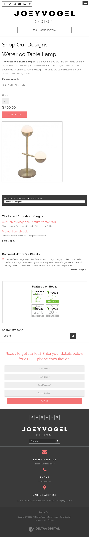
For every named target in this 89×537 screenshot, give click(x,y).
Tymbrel (51, 520)
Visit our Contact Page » (44, 464)
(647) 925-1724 (44, 481)
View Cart (36, 198)
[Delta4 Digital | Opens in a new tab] (44, 528)
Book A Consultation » (45, 30)
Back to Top (44, 512)
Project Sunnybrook (15, 231)
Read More (8, 241)
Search (73, 336)
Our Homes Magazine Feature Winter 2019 (29, 222)
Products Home (16, 198)
